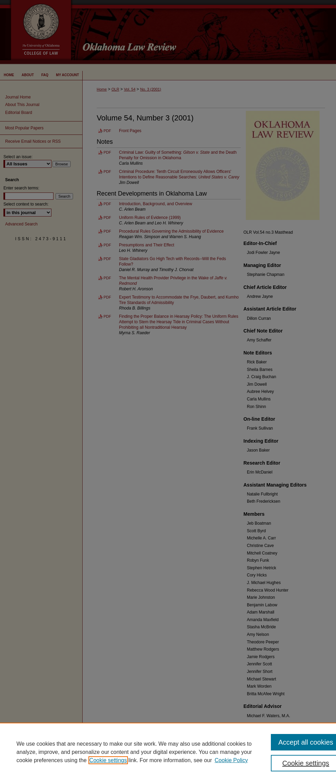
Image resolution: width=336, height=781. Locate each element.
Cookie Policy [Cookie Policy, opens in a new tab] (231, 760)
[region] (168, 752)
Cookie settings (108, 760)
